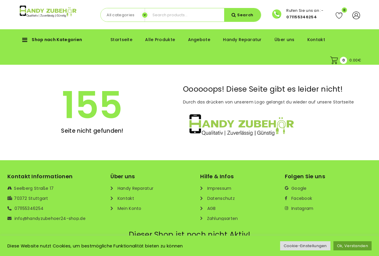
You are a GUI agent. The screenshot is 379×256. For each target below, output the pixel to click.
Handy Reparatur (242, 40)
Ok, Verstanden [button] (352, 246)
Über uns (284, 40)
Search (245, 15)
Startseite (121, 40)
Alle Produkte (160, 40)
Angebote (199, 40)
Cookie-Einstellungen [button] (305, 246)
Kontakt (316, 40)
